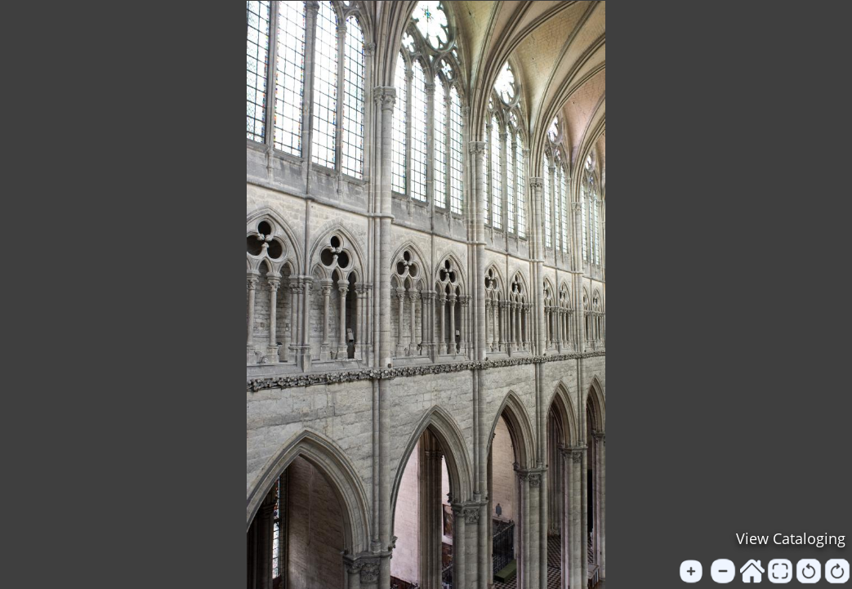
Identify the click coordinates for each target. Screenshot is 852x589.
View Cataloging (790, 538)
